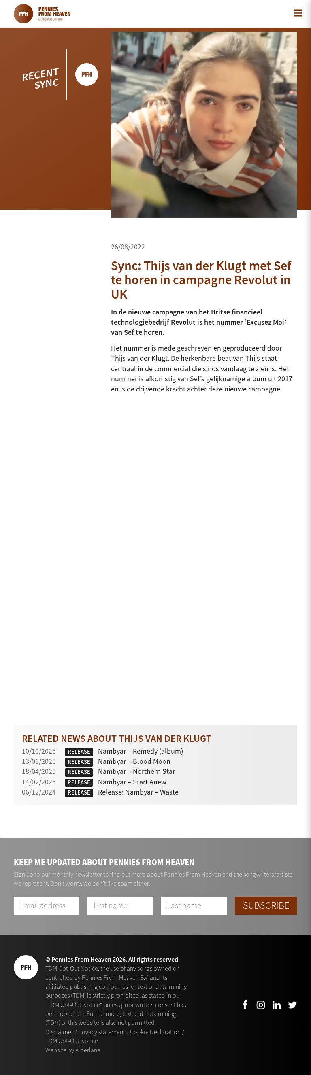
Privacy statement (101, 1032)
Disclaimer (59, 1032)
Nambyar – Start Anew (132, 782)
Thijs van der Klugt (139, 358)
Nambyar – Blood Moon (134, 761)
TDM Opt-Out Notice (71, 1041)
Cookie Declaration (155, 1032)
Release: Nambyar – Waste (138, 792)
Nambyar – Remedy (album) (140, 751)
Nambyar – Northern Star (136, 771)
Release (79, 752)
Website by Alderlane (72, 1050)
